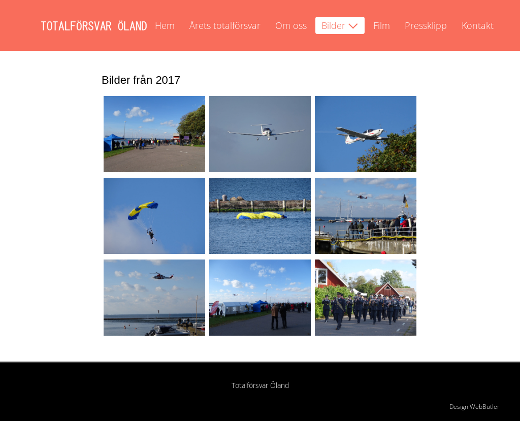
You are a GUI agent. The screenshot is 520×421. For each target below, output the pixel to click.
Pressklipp (426, 25)
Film (381, 25)
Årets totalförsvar (225, 25)
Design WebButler (474, 406)
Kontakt (478, 25)
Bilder (333, 25)
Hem (165, 25)
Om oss (291, 25)
